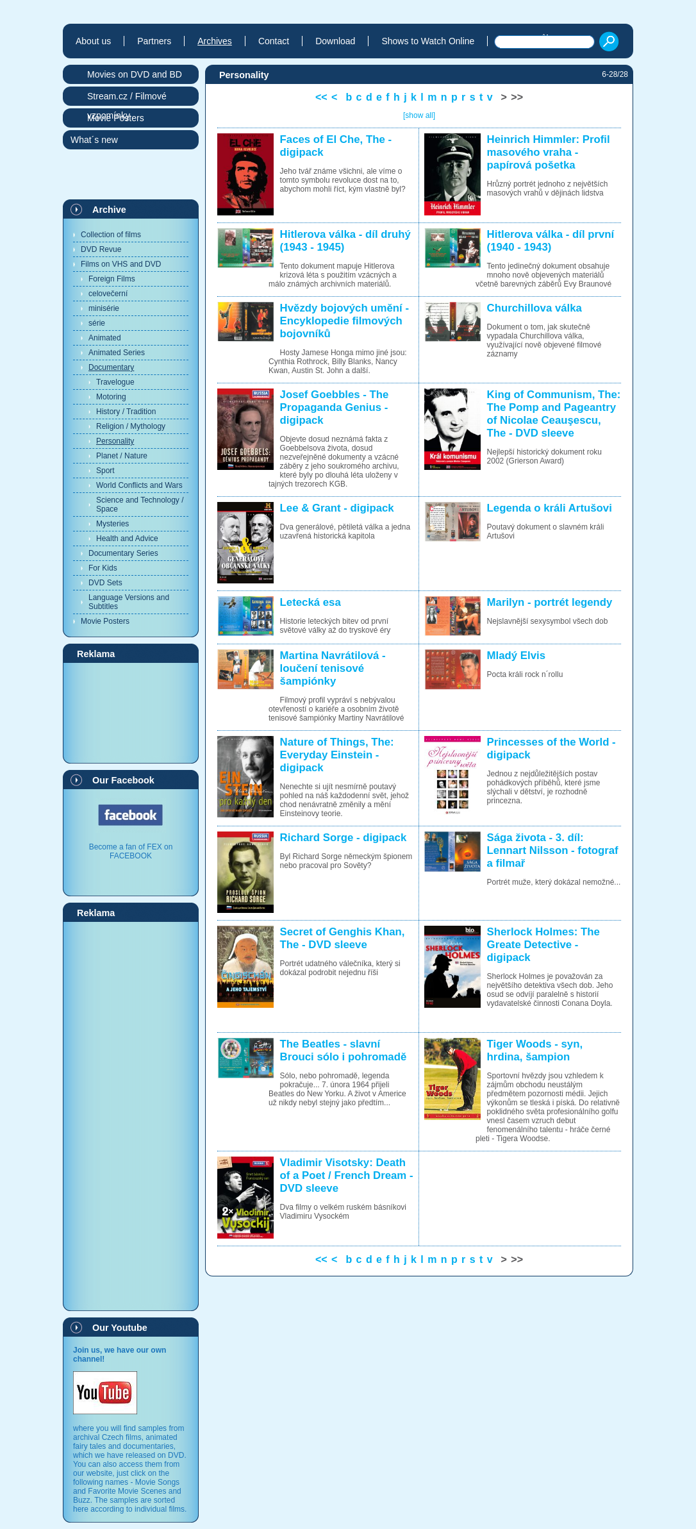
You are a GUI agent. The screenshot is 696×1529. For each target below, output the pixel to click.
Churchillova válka (534, 308)
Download (335, 41)
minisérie (103, 308)
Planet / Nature (121, 455)
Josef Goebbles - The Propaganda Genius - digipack (334, 407)
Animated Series (116, 352)
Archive (109, 210)
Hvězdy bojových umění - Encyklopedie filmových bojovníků (344, 321)
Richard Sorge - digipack (343, 837)
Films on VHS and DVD (121, 264)
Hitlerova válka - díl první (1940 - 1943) (551, 240)
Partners (154, 41)
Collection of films (111, 234)
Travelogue (115, 382)
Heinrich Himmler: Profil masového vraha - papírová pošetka (548, 152)
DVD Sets (105, 582)
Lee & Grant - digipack (337, 508)
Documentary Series (123, 553)
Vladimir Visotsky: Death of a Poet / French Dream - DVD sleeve (346, 1175)
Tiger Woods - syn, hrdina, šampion (535, 1050)
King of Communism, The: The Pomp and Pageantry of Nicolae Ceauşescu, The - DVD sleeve (554, 414)
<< (321, 97)
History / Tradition (126, 411)
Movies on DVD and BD (134, 74)
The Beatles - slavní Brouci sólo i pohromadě (343, 1050)
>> (517, 97)
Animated (104, 337)
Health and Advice (127, 538)
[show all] (419, 115)
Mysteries (112, 523)
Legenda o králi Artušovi (549, 508)
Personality (115, 441)
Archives (214, 41)
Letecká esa (310, 602)
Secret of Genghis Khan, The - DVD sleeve (342, 938)
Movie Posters (105, 621)
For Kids (102, 568)
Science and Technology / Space (140, 505)
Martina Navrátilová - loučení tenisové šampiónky (333, 668)
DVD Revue (101, 249)
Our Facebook (123, 780)
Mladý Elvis (516, 655)
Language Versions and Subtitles (128, 602)
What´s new (94, 140)
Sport (105, 470)
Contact (273, 41)
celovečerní (108, 293)
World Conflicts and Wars (139, 485)
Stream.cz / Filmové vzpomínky (127, 98)
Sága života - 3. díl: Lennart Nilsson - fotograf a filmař (552, 850)
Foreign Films (111, 278)
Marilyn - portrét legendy (550, 602)
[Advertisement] (130, 712)
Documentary (111, 367)
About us (93, 41)
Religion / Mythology (130, 426)
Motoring (111, 396)
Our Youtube (119, 1328)
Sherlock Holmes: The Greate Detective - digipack (543, 945)
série (96, 323)
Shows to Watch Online (427, 41)
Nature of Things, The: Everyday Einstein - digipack (337, 755)
